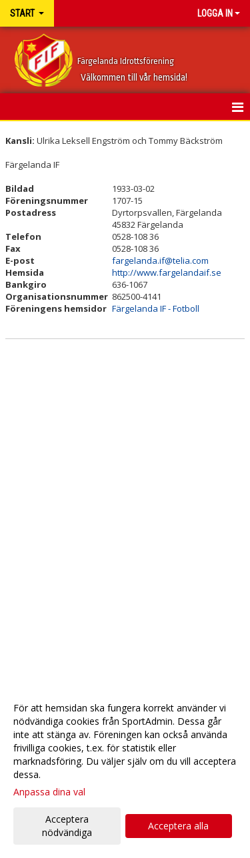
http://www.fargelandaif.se (166, 272)
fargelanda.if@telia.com (160, 260)
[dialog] (125, 769)
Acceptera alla (178, 825)
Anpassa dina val (49, 792)
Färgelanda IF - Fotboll (155, 308)
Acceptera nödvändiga (67, 826)
